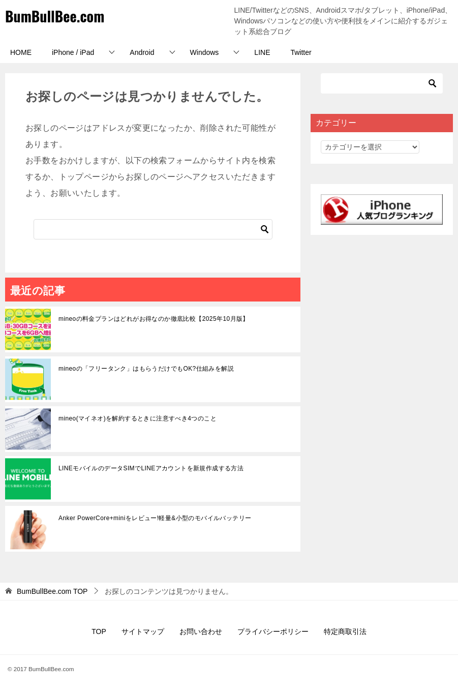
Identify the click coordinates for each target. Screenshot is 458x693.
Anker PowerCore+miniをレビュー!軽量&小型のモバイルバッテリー (154, 518)
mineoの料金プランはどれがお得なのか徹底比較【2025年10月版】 (153, 318)
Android (142, 52)
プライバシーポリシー (273, 631)
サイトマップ (142, 631)
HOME (21, 52)
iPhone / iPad (73, 52)
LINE (262, 52)
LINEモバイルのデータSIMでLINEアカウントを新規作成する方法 (150, 468)
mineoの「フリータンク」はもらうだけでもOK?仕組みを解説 (146, 368)
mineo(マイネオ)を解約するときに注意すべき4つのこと (137, 418)
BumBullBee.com (58, 15)
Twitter (300, 52)
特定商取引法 (345, 631)
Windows (204, 52)
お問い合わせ (200, 631)
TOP (52, 591)
